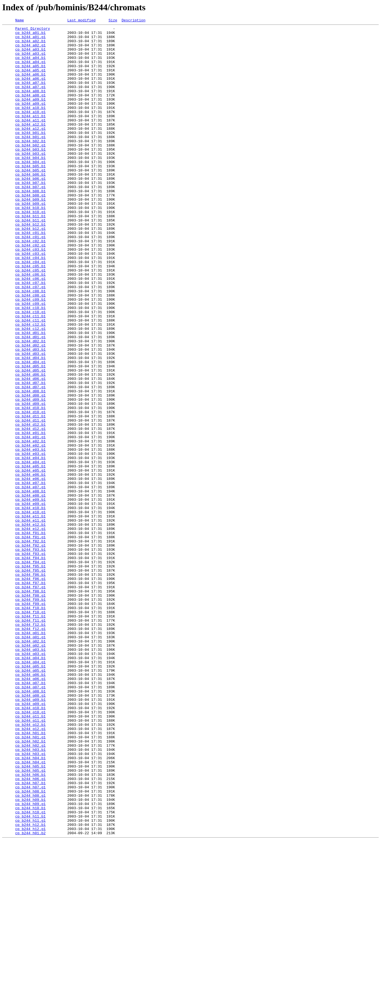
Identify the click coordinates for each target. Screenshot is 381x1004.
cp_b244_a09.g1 (30, 120)
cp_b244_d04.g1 (30, 430)
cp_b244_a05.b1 (30, 75)
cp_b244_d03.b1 (30, 415)
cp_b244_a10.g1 (30, 130)
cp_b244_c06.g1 (30, 330)
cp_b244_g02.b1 (30, 765)
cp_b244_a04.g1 (30, 70)
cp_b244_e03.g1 (30, 540)
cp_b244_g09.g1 (30, 840)
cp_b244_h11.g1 (30, 980)
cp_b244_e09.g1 (30, 600)
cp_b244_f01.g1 (30, 640)
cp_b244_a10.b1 (30, 125)
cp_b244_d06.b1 (30, 445)
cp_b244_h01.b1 (30, 875)
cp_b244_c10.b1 (30, 365)
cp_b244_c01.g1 (30, 280)
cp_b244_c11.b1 (30, 375)
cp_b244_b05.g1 (30, 200)
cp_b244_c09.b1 (30, 355)
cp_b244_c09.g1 (30, 360)
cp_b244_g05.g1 (30, 800)
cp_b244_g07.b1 (30, 815)
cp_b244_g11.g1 (30, 860)
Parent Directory (32, 30)
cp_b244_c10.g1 (30, 370)
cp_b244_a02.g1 (30, 50)
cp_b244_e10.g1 (30, 610)
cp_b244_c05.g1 (30, 320)
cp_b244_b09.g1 (30, 240)
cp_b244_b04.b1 (30, 185)
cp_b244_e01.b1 (30, 515)
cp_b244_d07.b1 (30, 455)
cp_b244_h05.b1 (30, 915)
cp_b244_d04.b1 (30, 425)
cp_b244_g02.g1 (30, 770)
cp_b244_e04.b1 (30, 545)
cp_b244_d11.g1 (30, 500)
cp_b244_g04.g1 (30, 790)
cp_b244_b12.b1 (30, 265)
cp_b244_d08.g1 (30, 470)
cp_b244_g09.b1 (30, 835)
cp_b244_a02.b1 (30, 45)
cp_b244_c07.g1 (30, 340)
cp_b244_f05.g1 (30, 680)
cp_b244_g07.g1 (30, 820)
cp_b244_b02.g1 (30, 170)
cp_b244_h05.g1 (30, 920)
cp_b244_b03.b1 (30, 175)
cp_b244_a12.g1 (30, 150)
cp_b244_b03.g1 (30, 180)
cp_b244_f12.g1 (30, 750)
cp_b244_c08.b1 (30, 345)
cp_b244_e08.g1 (30, 590)
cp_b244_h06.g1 (30, 930)
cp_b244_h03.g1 (30, 900)
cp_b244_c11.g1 (30, 380)
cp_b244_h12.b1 (30, 985)
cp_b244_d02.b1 (30, 405)
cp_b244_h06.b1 (30, 925)
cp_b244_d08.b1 (30, 465)
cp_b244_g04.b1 (30, 785)
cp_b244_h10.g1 (30, 970)
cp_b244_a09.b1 (30, 115)
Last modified (81, 20)
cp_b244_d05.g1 (30, 440)
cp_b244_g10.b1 (30, 845)
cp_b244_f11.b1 (30, 735)
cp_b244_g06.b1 (30, 805)
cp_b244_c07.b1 (30, 335)
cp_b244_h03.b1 (30, 895)
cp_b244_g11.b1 (30, 855)
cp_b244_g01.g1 (30, 760)
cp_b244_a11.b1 (30, 135)
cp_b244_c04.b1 (30, 305)
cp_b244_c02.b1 (30, 285)
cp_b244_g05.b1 (30, 795)
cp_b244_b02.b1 (30, 165)
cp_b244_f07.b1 (30, 695)
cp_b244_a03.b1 (30, 55)
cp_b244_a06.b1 (30, 85)
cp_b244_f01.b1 (30, 635)
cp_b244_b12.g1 (30, 270)
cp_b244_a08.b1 (30, 105)
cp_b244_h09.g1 (30, 960)
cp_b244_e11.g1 (30, 620)
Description (133, 20)
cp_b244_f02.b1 (30, 645)
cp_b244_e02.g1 (30, 530)
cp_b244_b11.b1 (30, 255)
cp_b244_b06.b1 (30, 205)
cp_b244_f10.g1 (30, 730)
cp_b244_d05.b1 (30, 435)
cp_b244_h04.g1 (30, 910)
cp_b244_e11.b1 (30, 615)
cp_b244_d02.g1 (30, 410)
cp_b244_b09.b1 (30, 235)
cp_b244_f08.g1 (30, 710)
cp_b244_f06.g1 (30, 690)
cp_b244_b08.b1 (30, 225)
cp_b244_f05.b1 (30, 675)
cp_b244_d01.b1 (30, 395)
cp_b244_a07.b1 (30, 95)
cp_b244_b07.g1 (30, 220)
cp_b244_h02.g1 (30, 890)
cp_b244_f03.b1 (30, 655)
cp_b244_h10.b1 (30, 965)
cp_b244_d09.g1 (30, 480)
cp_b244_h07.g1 (30, 940)
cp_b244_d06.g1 (30, 450)
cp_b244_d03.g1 (30, 420)
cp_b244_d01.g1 (30, 400)
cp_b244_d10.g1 (30, 490)
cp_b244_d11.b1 (30, 495)
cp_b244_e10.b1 (30, 605)
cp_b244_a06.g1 (30, 90)
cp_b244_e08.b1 (30, 585)
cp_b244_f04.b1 (30, 665)
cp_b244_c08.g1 (30, 350)
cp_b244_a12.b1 (30, 145)
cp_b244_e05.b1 (30, 555)
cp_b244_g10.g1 (30, 850)
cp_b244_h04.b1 (30, 905)
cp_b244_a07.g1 (30, 100)
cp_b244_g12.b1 (30, 865)
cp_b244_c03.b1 (30, 295)
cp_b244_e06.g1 (30, 570)
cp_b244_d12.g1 (30, 510)
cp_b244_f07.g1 (30, 700)
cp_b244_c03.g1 (30, 300)
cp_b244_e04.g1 (30, 550)
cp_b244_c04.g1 (30, 310)
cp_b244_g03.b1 (30, 775)
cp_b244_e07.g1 (30, 580)
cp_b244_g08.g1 (30, 830)
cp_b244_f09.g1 (30, 720)
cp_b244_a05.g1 (30, 80)
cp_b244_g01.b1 (30, 755)
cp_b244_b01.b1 (30, 155)
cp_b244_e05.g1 (30, 560)
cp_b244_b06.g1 (30, 210)
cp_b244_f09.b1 (30, 715)
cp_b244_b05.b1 (30, 195)
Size (112, 20)
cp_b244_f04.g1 (30, 670)
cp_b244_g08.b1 (30, 825)
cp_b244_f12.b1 (30, 745)
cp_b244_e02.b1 (30, 525)
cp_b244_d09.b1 (30, 475)
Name (19, 20)
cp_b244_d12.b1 (30, 505)
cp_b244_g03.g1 (30, 780)
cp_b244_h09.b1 (30, 955)
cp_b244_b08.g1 (30, 230)
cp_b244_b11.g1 (30, 260)
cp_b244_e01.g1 (30, 520)
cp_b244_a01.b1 (30, 35)
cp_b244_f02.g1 (30, 650)
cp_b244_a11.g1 (30, 140)
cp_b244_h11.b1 (30, 975)
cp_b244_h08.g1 (30, 950)
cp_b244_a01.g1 (30, 40)
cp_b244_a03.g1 (30, 60)
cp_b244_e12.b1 (30, 625)
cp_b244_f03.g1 (30, 660)
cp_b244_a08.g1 (30, 110)
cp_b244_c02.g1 (30, 290)
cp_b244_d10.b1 (30, 485)
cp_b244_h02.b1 (30, 885)
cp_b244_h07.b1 (30, 935)
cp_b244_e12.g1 (30, 630)
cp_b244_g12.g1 (30, 870)
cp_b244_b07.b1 (30, 215)
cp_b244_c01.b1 (30, 275)
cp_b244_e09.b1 (30, 595)
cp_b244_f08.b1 (30, 705)
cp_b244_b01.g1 (30, 160)
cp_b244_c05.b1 (30, 315)
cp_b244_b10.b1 (30, 245)
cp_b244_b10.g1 (30, 250)
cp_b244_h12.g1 (30, 990)
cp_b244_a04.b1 (30, 65)
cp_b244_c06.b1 (30, 325)
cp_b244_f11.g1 (30, 740)
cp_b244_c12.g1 (30, 390)
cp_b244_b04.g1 (30, 190)
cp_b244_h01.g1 (30, 880)
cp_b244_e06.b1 (30, 565)
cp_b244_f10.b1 (30, 725)
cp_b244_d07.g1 (30, 460)
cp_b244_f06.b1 (30, 685)
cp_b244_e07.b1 (30, 575)
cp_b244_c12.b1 (30, 385)
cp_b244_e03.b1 (30, 535)
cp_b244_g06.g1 (30, 810)
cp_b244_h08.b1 (30, 945)
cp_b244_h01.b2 (30, 995)
